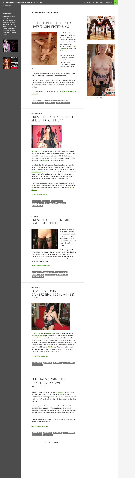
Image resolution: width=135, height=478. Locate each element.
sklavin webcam (37, 205)
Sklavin (45, 160)
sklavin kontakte (38, 102)
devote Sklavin (38, 333)
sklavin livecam (50, 203)
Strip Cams (87, 2)
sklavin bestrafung (61, 272)
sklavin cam (36, 201)
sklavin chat (46, 201)
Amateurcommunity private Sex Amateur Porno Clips (22, 2)
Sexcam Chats (108, 2)
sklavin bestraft (48, 272)
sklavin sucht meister (63, 102)
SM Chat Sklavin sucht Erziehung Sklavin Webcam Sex (50, 382)
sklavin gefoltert (62, 274)
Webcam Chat (36, 172)
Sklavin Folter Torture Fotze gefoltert (51, 221)
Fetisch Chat (35, 376)
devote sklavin (37, 362)
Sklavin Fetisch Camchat (40, 426)
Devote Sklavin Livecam (40, 356)
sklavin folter (50, 274)
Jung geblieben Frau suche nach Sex (95, 98)
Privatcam (48, 333)
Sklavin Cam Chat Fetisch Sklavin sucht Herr (52, 118)
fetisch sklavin (37, 100)
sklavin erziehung (62, 100)
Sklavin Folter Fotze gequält (41, 265)
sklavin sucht (61, 203)
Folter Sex (35, 216)
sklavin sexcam (50, 102)
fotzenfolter (37, 272)
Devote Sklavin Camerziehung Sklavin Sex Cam (53, 294)
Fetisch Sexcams (37, 113)
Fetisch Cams (36, 287)
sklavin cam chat (49, 100)
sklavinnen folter (38, 276)
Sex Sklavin (35, 20)
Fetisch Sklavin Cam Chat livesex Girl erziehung (52, 24)
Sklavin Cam (35, 151)
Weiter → (56, 443)
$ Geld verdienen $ (97, 2)
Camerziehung (41, 335)
